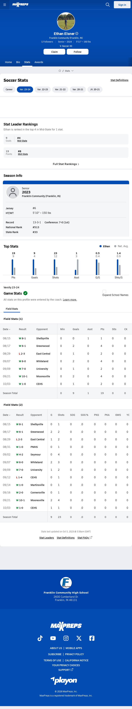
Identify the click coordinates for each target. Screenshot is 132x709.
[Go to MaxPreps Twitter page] (79, 638)
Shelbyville (42, 338)
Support (66, 670)
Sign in (122, 4)
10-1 (25, 376)
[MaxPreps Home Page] (59, 71)
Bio (18, 62)
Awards (39, 62)
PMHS (34, 447)
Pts (102, 329)
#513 (36, 227)
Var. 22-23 (42, 89)
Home (8, 62)
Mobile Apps (74, 648)
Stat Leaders (46, 537)
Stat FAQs (85, 537)
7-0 (24, 368)
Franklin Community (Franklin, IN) (66, 38)
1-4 (20, 477)
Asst (89, 329)
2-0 (21, 492)
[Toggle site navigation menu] (4, 4)
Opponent (42, 329)
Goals (76, 329)
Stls (114, 329)
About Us (56, 648)
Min (62, 329)
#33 (35, 232)
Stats (27, 62)
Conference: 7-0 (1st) (57, 222)
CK (125, 329)
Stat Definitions (119, 80)
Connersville (38, 492)
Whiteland (42, 361)
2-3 (23, 353)
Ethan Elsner (66, 33)
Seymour (36, 454)
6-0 (24, 361)
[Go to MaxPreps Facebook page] (92, 638)
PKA (107, 415)
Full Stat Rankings (66, 164)
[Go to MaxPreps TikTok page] (40, 638)
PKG (96, 415)
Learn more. (70, 299)
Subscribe (55, 654)
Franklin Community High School (66, 585)
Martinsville (37, 485)
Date (6, 329)
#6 (66, 45)
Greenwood (42, 346)
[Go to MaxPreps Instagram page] (66, 638)
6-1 (24, 346)
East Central (43, 353)
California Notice (76, 660)
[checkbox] (104, 291)
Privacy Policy (74, 654)
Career (9, 89)
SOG (72, 415)
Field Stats (12, 308)
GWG (118, 415)
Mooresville (43, 376)
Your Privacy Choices (66, 665)
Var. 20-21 (78, 89)
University (42, 368)
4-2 (21, 454)
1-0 (24, 384)
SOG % (84, 415)
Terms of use (52, 660)
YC (128, 415)
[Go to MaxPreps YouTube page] (53, 638)
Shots (61, 415)
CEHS (39, 384)
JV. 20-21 (95, 89)
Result (22, 329)
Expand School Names (115, 293)
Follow (77, 51)
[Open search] (107, 4)
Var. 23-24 (25, 89)
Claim (54, 51)
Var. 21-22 (60, 89)
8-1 (24, 338)
